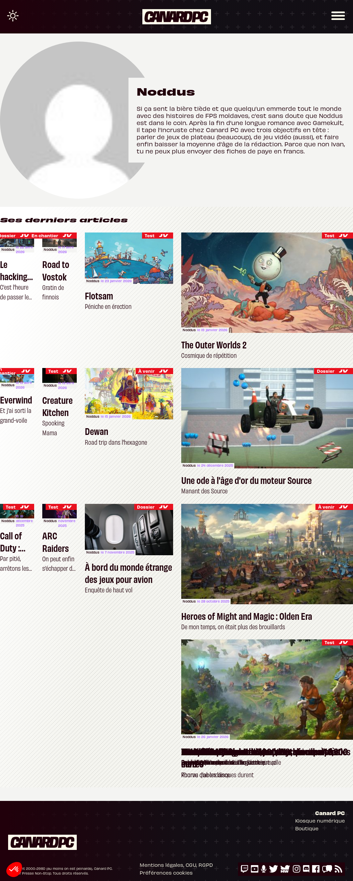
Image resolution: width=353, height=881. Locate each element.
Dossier (325, 371)
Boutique (307, 828)
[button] (14, 869)
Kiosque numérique (320, 820)
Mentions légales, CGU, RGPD (176, 865)
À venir (146, 371)
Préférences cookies (166, 873)
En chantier (44, 235)
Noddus (8, 249)
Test (53, 371)
